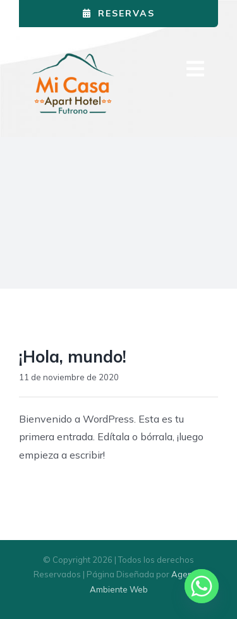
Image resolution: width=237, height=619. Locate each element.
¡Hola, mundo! (72, 356)
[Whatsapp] (202, 586)
